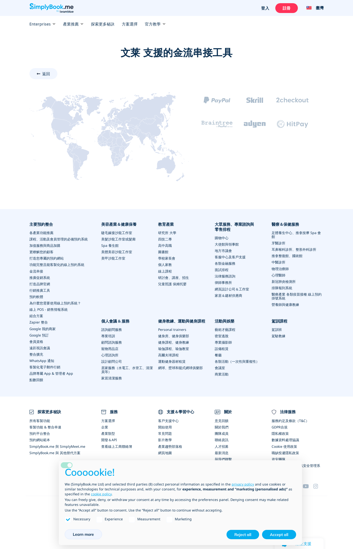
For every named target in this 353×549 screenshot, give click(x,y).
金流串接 (36, 271)
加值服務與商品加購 (44, 245)
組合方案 (36, 315)
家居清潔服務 (111, 377)
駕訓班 (277, 329)
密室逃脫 (221, 335)
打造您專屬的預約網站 (46, 258)
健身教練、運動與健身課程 (181, 320)
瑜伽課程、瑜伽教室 (173, 348)
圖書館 (163, 252)
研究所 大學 (167, 232)
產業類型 (108, 432)
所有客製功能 (39, 420)
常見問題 (165, 432)
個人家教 (165, 264)
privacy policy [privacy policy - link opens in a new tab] (243, 484)
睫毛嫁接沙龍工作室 (116, 232)
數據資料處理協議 (285, 439)
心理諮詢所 (109, 354)
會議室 (220, 367)
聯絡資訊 (221, 439)
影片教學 (165, 439)
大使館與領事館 (227, 244)
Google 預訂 (39, 334)
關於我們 (221, 426)
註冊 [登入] (286, 8)
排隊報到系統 (282, 287)
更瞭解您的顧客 (41, 252)
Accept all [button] (279, 534)
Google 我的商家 (42, 328)
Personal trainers (172, 329)
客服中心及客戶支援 (230, 257)
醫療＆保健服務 (285, 224)
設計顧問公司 (111, 361)
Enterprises (42, 24)
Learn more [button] (83, 534)
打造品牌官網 (39, 283)
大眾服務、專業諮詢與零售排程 (234, 227)
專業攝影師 (223, 341)
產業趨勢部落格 (170, 445)
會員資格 (36, 341)
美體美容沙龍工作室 (116, 252)
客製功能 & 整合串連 (45, 426)
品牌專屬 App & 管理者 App (51, 373)
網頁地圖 (165, 451)
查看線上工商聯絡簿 (116, 445)
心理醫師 (278, 275)
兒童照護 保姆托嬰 (172, 283)
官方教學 (155, 24)
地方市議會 (223, 250)
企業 (104, 426)
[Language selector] (313, 8)
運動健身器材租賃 (172, 361)
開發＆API (109, 439)
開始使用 (165, 426)
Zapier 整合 (38, 322)
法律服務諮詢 (225, 276)
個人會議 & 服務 (115, 320)
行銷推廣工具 (39, 290)
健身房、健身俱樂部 (173, 335)
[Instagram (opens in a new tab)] (318, 485)
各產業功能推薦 (41, 232)
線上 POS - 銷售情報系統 (48, 309)
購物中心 (221, 238)
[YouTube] (308, 485)
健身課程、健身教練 (173, 341)
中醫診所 (278, 262)
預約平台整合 (39, 432)
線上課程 (165, 271)
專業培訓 (108, 335)
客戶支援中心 (168, 420)
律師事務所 (223, 282)
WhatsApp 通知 (41, 360)
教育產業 (166, 224)
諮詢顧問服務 (111, 329)
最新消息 (221, 451)
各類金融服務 (225, 263)
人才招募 (221, 445)
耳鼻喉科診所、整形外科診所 (294, 249)
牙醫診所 (278, 243)
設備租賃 (221, 348)
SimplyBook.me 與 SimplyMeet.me (57, 445)
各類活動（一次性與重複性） (237, 361)
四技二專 (165, 239)
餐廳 (218, 354)
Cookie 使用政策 (284, 445)
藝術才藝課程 (225, 329)
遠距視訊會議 (39, 347)
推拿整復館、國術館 (287, 255)
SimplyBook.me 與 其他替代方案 (54, 451)
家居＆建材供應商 (228, 295)
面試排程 (221, 269)
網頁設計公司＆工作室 (232, 289)
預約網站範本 (39, 439)
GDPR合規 (280, 426)
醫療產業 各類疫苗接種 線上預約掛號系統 (297, 296)
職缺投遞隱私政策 (285, 451)
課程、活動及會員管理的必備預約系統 (58, 239)
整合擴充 (36, 353)
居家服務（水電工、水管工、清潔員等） (127, 369)
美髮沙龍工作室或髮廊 (118, 239)
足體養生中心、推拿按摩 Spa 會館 (296, 234)
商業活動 (221, 373)
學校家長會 (166, 258)
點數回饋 (36, 379)
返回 (46, 73)
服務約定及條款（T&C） (290, 420)
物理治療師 (280, 268)
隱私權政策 (280, 432)
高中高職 (165, 245)
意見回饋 (221, 420)
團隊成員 (221, 432)
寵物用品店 (109, 348)
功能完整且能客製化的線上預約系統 (56, 264)
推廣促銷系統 (39, 277)
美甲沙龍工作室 (113, 258)
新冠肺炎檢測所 (284, 281)
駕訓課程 (279, 320)
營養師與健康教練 (285, 304)
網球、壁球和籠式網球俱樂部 (180, 367)
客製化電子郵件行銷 (44, 366)
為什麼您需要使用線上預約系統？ (55, 302)
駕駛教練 (278, 335)
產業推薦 (73, 24)
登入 (265, 8)
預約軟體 (36, 296)
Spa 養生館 (110, 245)
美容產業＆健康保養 (119, 224)
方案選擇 (130, 24)
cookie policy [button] (101, 494)
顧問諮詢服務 (111, 341)
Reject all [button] (242, 534)
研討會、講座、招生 (173, 277)
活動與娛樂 (224, 320)
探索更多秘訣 (102, 24)
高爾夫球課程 (168, 354)
